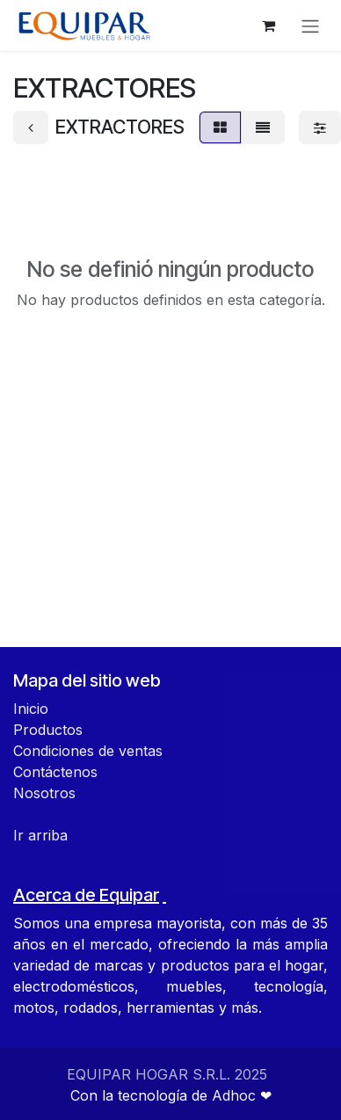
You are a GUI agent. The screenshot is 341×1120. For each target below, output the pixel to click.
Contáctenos (55, 772)
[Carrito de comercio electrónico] (268, 25)
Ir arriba (40, 835)
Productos (48, 729)
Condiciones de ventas (88, 751)
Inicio (30, 708)
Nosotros (44, 793)
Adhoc (236, 1095)
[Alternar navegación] (310, 25)
